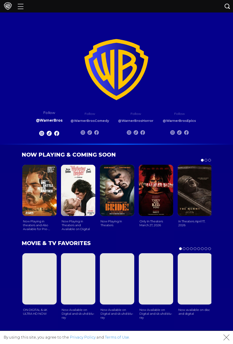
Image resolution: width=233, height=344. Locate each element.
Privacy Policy (83, 337)
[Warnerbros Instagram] (41, 134)
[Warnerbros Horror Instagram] (129, 133)
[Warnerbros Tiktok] (49, 134)
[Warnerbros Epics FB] (186, 133)
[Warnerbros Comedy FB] (96, 133)
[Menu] (20, 6)
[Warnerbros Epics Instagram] (172, 133)
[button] (226, 337)
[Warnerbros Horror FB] (142, 133)
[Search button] (227, 6)
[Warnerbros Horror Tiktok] (136, 133)
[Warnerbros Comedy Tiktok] (89, 133)
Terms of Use (117, 337)
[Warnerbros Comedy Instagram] (83, 133)
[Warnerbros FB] (56, 134)
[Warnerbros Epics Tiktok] (179, 133)
